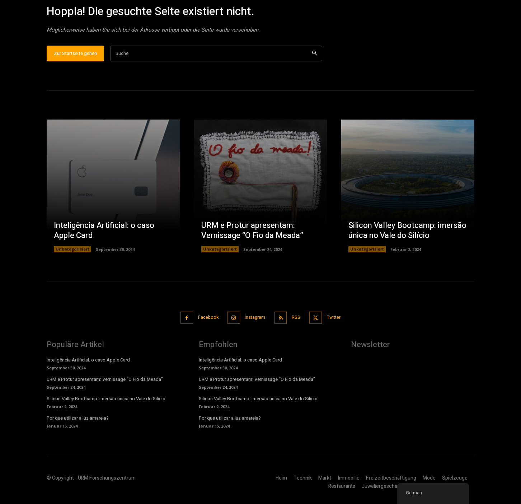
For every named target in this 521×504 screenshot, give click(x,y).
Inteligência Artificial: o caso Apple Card (104, 234)
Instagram (254, 320)
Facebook (204, 320)
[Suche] (314, 57)
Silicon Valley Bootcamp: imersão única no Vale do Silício (407, 234)
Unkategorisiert (72, 252)
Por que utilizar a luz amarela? (78, 420)
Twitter (339, 320)
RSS (298, 320)
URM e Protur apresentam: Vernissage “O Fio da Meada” (252, 234)
